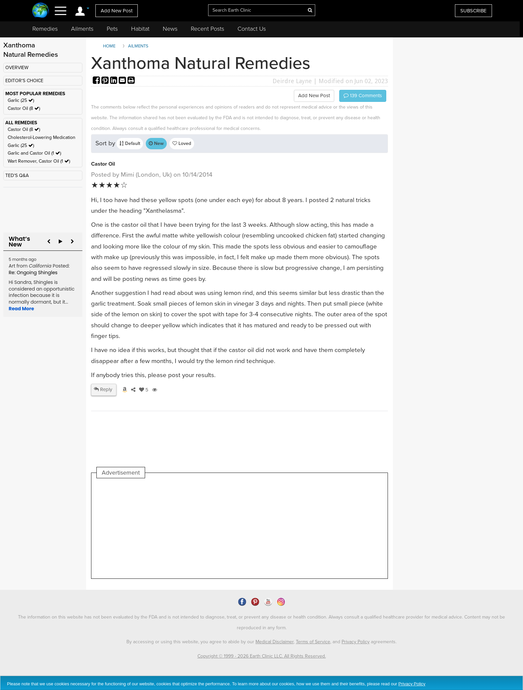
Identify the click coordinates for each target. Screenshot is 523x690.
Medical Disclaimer (274, 642)
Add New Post (116, 11)
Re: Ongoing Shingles (33, 272)
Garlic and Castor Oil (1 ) (34, 153)
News (170, 28)
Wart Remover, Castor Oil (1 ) (39, 161)
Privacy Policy (356, 642)
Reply (103, 389)
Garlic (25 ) (21, 100)
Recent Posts (207, 28)
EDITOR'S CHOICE (24, 80)
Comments (363, 96)
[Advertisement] (218, 528)
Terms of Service (313, 642)
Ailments (82, 28)
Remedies (45, 28)
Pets (112, 28)
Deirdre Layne (292, 80)
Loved (181, 143)
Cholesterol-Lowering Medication (41, 137)
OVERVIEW (16, 67)
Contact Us (251, 28)
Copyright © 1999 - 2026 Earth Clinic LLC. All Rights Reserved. (261, 656)
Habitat (140, 28)
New (156, 143)
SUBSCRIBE (473, 11)
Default (129, 143)
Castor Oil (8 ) (24, 108)
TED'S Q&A (17, 175)
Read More (21, 308)
